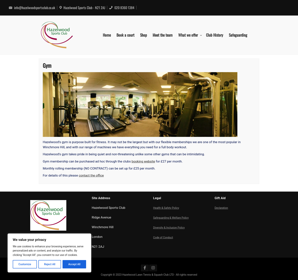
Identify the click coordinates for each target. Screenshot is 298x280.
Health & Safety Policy (166, 207)
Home (107, 35)
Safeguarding (238, 35)
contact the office (92, 175)
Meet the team (163, 35)
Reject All (49, 264)
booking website (143, 160)
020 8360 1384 (121, 7)
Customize (24, 264)
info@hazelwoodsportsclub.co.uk (32, 7)
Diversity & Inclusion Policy (169, 227)
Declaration (221, 207)
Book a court (125, 35)
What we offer (188, 35)
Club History (214, 35)
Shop (143, 35)
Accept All (74, 264)
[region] (49, 252)
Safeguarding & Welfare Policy (171, 217)
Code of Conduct (163, 237)
